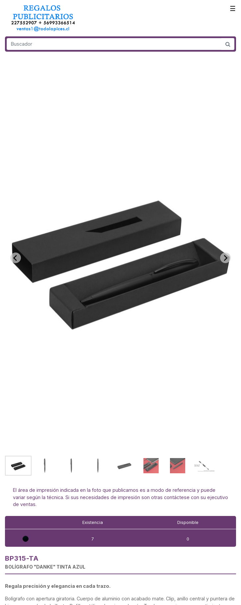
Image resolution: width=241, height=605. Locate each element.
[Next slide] (225, 258)
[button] (18, 466)
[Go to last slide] (15, 258)
